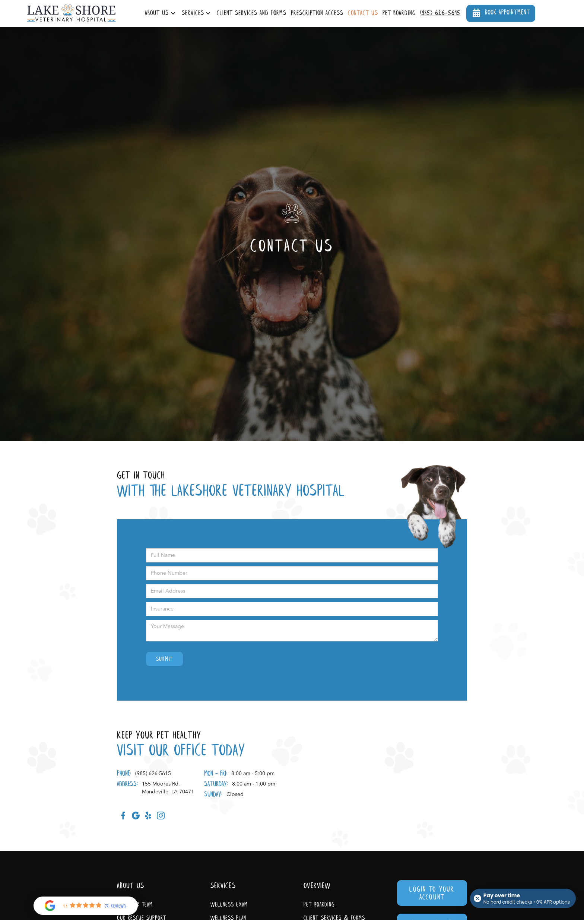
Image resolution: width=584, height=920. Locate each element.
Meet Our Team (135, 905)
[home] (71, 13)
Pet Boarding (399, 13)
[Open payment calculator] (523, 898)
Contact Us (363, 13)
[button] (161, 13)
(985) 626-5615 (440, 13)
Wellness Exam (229, 905)
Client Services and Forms (251, 13)
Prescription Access (317, 13)
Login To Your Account (431, 894)
